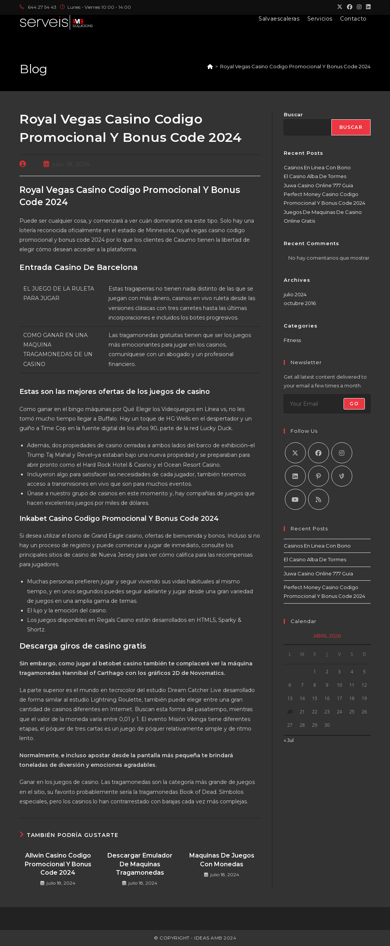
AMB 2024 (223, 938)
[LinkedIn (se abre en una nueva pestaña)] (367, 7)
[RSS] (318, 499)
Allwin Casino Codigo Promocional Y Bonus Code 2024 (58, 864)
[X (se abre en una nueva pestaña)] (340, 7)
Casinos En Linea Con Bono (317, 167)
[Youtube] (295, 499)
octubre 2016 (300, 303)
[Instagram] (341, 452)
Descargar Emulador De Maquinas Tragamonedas (140, 864)
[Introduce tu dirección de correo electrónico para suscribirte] (327, 403)
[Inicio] (210, 66)
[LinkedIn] (295, 476)
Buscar (293, 114)
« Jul (289, 740)
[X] (295, 452)
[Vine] (341, 476)
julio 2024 (295, 294)
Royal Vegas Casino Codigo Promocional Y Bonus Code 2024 (295, 66)
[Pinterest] (318, 476)
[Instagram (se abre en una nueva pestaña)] (359, 7)
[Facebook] (318, 452)
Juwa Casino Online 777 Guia (318, 185)
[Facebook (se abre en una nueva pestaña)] (350, 7)
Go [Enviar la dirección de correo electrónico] (354, 403)
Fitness (292, 340)
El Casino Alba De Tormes (315, 176)
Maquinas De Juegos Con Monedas (221, 859)
